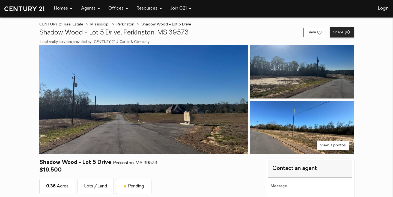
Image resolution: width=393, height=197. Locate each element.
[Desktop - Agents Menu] (90, 8)
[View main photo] (143, 99)
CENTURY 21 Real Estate (61, 24)
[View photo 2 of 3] (302, 72)
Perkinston (125, 24)
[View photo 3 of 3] (302, 127)
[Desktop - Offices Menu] (118, 8)
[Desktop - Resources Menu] (149, 8)
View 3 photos (333, 145)
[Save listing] (314, 32)
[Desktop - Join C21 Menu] (180, 8)
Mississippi (99, 24)
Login (383, 8)
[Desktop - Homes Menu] (63, 8)
